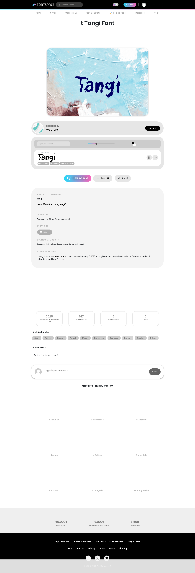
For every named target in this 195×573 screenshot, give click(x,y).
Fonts (38, 13)
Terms (102, 548)
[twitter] (97, 558)
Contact (152, 128)
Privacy (91, 548)
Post (154, 372)
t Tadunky (54, 419)
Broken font (58, 256)
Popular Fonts (62, 541)
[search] (69, 4)
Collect (102, 178)
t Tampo (53, 455)
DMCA (112, 548)
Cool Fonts (100, 541)
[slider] (96, 144)
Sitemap (123, 548)
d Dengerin (97, 490)
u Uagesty (141, 419)
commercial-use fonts (99, 525)
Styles (53, 13)
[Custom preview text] (53, 143)
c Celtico (97, 455)
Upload (129, 5)
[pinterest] (106, 558)
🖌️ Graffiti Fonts (118, 13)
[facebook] (88, 558)
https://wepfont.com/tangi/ (51, 204)
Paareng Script (141, 490)
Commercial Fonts (82, 541)
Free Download (77, 178)
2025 (49, 316)
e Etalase (53, 490)
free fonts (60, 525)
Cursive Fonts (116, 541)
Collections (71, 13)
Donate (44, 232)
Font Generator (93, 13)
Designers (140, 13)
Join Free (156, 5)
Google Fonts (133, 541)
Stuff (156, 13)
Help (69, 548)
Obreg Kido (141, 455)
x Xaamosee (97, 419)
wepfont (52, 130)
